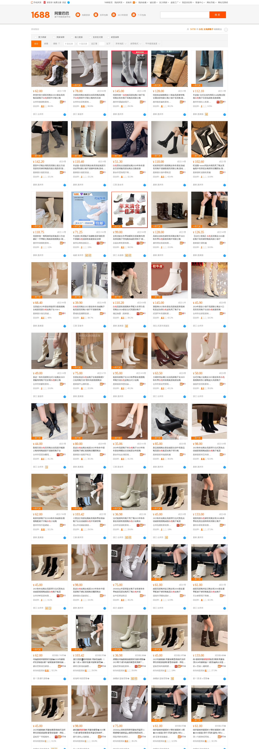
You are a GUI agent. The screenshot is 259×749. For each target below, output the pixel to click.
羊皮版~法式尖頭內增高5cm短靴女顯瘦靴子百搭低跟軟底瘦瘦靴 (209, 96)
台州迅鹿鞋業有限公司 (162, 525)
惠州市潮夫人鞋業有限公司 (202, 102)
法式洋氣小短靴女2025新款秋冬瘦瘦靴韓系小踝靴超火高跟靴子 (209, 378)
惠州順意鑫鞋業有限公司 (162, 102)
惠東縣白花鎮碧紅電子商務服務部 (82, 596)
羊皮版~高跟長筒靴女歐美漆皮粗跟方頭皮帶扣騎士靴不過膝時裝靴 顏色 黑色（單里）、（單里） (89, 167)
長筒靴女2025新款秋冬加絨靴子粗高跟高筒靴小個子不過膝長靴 (89, 308)
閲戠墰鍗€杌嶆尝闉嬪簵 (122, 737)
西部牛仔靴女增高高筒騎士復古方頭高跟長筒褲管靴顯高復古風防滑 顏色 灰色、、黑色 (49, 167)
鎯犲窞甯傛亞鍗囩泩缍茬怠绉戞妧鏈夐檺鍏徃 (42, 666)
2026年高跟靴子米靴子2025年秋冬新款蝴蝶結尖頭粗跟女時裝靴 (129, 449)
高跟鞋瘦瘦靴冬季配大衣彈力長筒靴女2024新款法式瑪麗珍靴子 (129, 308)
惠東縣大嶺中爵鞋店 (162, 172)
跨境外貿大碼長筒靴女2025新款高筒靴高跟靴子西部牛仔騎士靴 (49, 96)
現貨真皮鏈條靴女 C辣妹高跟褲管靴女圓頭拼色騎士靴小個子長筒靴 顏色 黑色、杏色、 (169, 96)
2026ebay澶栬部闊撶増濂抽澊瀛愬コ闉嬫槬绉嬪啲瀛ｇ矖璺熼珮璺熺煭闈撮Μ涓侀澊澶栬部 (129, 731)
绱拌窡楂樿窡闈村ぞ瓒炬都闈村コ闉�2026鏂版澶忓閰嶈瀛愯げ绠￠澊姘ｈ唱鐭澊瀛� (169, 731)
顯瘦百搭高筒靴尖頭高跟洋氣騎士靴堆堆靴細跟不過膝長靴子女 (49, 449)
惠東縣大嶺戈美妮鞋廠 (42, 313)
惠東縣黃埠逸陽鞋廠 (162, 454)
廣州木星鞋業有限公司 (202, 525)
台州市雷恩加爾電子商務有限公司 (42, 454)
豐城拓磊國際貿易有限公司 (82, 313)
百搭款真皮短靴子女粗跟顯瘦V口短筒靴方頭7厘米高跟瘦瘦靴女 (88, 378)
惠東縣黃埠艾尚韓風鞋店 (202, 454)
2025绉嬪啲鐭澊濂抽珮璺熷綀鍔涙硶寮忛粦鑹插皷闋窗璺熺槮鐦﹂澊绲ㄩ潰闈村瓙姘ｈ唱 (169, 661)
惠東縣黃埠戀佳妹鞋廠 (122, 384)
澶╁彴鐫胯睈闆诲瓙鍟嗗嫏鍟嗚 (202, 737)
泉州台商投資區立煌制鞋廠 (82, 243)
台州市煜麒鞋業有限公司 (42, 384)
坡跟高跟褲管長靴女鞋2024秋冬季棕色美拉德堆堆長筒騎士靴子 (209, 519)
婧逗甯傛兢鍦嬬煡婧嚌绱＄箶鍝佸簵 (162, 737)
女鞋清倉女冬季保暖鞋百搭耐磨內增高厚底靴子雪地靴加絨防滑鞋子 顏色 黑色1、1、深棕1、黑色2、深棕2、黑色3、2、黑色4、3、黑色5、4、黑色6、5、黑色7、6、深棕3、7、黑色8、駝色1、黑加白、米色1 (129, 238)
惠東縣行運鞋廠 (200, 243)
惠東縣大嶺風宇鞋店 (82, 454)
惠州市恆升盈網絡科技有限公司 (42, 525)
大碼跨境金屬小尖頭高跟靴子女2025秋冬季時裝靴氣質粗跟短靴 (169, 378)
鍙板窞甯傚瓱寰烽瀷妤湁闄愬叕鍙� (122, 666)
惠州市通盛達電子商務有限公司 (122, 102)
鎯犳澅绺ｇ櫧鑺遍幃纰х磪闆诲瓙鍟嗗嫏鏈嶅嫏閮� (82, 737)
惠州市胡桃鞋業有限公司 (42, 243)
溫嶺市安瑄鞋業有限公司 (202, 384)
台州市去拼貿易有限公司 (202, 313)
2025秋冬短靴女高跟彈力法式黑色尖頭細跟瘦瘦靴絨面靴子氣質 (209, 449)
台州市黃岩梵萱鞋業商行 (162, 384)
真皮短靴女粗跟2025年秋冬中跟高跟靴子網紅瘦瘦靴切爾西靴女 (89, 449)
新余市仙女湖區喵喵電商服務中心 (122, 454)
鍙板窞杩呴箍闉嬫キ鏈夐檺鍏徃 (162, 666)
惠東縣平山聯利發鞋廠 (82, 384)
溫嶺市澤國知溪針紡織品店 (162, 596)
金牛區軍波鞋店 (120, 596)
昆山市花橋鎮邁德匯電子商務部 (82, 525)
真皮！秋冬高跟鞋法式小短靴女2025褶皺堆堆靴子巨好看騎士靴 (49, 378)
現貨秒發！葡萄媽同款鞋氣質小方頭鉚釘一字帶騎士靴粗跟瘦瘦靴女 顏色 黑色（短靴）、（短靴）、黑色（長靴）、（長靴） (49, 238)
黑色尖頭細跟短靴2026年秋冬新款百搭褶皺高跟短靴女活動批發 (129, 167)
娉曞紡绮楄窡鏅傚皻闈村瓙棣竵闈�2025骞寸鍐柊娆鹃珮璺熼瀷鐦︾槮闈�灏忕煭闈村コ (129, 661)
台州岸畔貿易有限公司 (42, 596)
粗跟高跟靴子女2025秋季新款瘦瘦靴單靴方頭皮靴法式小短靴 (129, 378)
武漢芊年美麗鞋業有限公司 (162, 313)
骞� (63, 666)
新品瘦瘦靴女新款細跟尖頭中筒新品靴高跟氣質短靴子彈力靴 (169, 449)
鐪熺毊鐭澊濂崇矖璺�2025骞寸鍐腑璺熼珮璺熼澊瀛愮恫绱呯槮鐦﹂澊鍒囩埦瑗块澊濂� (89, 731)
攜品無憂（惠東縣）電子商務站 (122, 313)
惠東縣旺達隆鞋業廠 (202, 172)
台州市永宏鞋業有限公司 (82, 102)
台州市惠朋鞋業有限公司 (42, 102)
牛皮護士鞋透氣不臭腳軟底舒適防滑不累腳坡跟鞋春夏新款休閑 (89, 237)
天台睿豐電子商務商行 (202, 596)
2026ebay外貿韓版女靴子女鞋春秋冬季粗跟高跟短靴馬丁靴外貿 (129, 590)
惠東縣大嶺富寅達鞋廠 (42, 172)
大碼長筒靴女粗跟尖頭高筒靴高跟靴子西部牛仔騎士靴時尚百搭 (89, 96)
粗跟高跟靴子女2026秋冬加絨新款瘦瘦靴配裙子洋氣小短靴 (49, 519)
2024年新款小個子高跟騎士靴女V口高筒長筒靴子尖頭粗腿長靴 (208, 308)
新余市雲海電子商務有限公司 (122, 172)
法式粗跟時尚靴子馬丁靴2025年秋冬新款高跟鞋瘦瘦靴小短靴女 (129, 519)
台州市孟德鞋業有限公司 (122, 525)
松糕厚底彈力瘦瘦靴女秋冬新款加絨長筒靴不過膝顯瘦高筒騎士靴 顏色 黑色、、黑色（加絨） (169, 167)
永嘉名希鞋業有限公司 (122, 243)
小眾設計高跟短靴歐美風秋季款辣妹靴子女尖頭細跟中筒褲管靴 (89, 519)
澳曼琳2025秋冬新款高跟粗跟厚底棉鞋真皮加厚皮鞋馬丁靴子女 (169, 308)
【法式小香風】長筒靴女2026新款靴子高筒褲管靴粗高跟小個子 (209, 237)
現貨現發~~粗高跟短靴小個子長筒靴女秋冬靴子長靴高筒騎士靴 (129, 96)
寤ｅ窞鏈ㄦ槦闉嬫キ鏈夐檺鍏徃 (202, 666)
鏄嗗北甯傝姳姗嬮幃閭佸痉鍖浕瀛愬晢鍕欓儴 (82, 666)
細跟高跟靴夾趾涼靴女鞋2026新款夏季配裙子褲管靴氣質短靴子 (169, 590)
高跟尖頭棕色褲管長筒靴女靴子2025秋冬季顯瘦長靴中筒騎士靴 (169, 237)
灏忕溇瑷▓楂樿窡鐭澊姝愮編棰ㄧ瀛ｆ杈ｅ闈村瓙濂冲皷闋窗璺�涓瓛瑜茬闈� (89, 661)
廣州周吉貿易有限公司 (162, 243)
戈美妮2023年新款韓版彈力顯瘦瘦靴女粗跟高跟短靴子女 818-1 (49, 308)
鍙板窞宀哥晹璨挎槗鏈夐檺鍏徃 (42, 737)
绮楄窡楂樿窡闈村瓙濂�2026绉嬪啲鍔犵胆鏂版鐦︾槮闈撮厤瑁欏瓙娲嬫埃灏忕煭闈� (49, 661)
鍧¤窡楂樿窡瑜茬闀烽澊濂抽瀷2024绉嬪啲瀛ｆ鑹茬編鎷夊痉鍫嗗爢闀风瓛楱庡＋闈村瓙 (209, 661)
